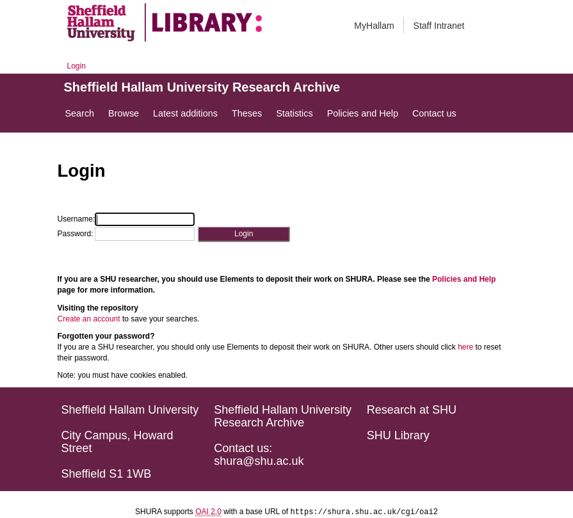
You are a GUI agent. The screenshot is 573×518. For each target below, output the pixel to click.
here (465, 347)
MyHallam (374, 25)
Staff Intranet (439, 25)
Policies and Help (464, 279)
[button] (243, 234)
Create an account (89, 318)
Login (76, 65)
